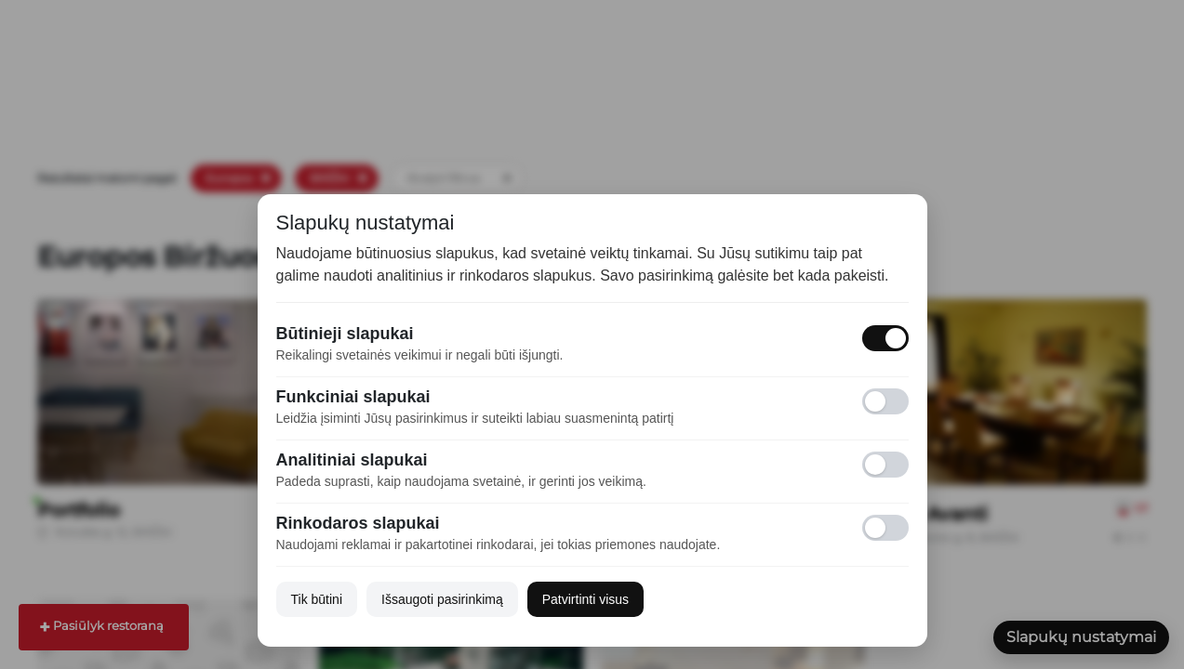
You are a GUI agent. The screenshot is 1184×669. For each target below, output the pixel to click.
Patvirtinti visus (585, 599)
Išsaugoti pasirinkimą (442, 599)
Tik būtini (317, 599)
